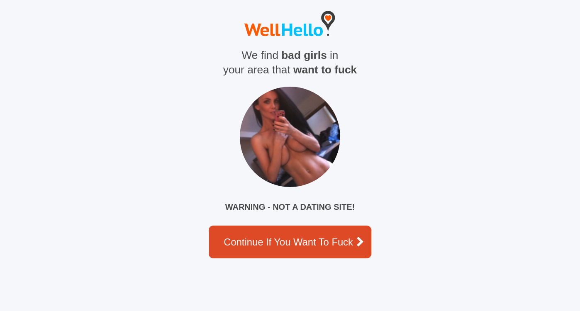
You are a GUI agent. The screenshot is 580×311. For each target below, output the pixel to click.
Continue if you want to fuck (293, 242)
